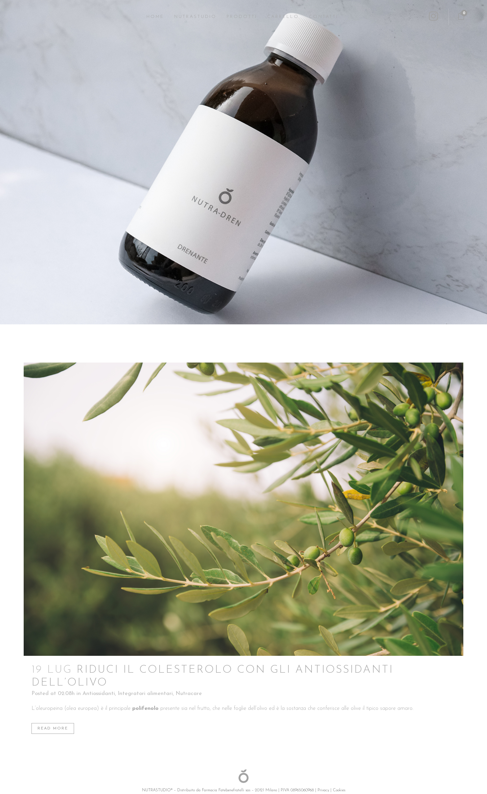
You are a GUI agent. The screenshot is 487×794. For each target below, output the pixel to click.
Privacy (323, 790)
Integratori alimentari (145, 693)
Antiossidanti (99, 693)
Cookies (339, 790)
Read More (53, 728)
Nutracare (189, 693)
